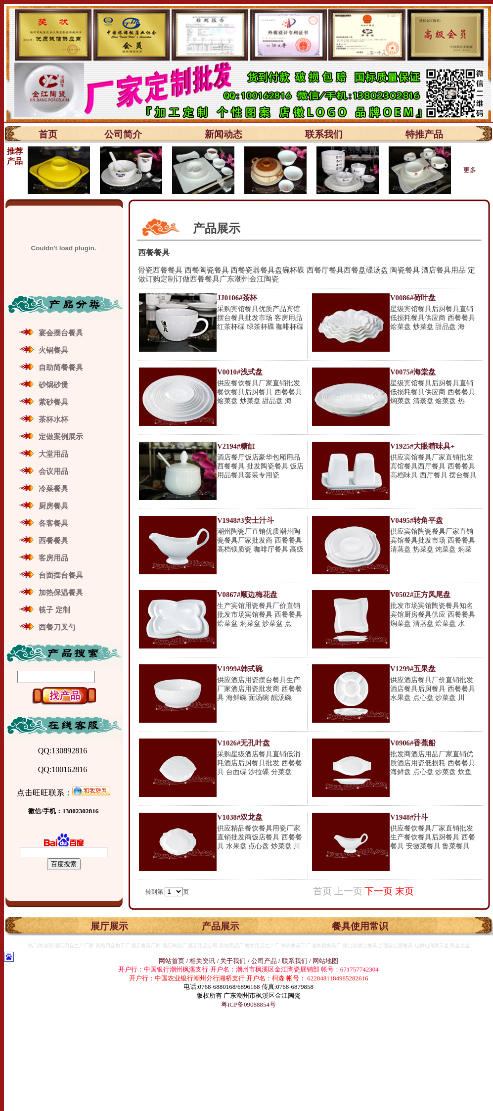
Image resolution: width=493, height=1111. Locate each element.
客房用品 (53, 558)
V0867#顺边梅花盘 (247, 595)
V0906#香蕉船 (413, 743)
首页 (48, 134)
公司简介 (123, 134)
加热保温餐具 (61, 593)
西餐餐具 (53, 541)
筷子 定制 (54, 610)
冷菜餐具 (53, 489)
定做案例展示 (61, 437)
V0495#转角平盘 (416, 520)
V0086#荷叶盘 (413, 298)
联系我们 (324, 134)
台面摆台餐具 (61, 575)
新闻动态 (223, 134)
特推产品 (424, 134)
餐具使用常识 (360, 926)
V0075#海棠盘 (413, 372)
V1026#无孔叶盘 (243, 743)
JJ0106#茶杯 (237, 298)
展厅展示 (109, 926)
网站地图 (325, 961)
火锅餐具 (53, 350)
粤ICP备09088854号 (248, 1004)
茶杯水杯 (53, 419)
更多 (469, 170)
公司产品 (264, 961)
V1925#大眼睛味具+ (422, 446)
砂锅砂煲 (53, 385)
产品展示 (220, 926)
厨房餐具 (53, 506)
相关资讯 (202, 961)
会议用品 (53, 471)
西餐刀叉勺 (57, 627)
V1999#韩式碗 (240, 669)
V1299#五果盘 (413, 669)
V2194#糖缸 (236, 446)
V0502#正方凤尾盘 (420, 595)
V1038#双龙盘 (240, 817)
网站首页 (171, 961)
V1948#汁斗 (409, 817)
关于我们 (233, 961)
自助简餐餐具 (61, 367)
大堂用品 (53, 454)
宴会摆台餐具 (61, 333)
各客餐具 (53, 523)
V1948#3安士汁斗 (245, 520)
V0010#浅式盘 (240, 372)
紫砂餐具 (53, 402)
